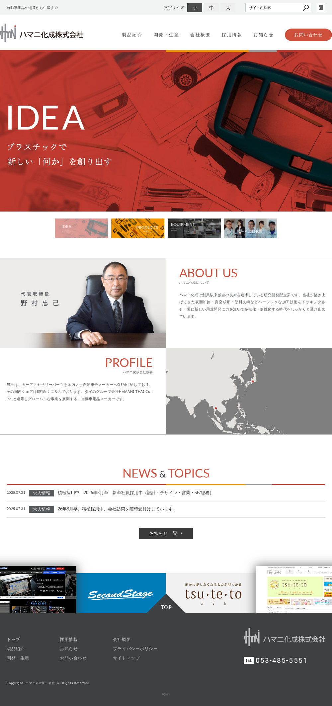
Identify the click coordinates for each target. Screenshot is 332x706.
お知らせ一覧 (163, 533)
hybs (166, 694)
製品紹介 (132, 35)
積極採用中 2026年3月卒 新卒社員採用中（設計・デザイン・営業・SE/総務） (136, 492)
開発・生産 (167, 35)
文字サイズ (174, 7)
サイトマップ (126, 658)
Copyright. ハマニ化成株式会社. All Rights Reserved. (49, 683)
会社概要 (200, 35)
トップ (13, 639)
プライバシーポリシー (135, 649)
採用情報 (232, 35)
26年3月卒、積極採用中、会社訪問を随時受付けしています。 (117, 509)
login (320, 7)
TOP (166, 607)
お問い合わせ (308, 35)
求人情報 (41, 493)
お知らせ (263, 35)
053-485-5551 (282, 660)
